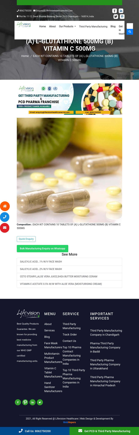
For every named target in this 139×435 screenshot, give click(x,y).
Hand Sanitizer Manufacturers (53, 387)
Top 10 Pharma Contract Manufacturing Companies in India (72, 355)
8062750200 (25, 10)
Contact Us (69, 340)
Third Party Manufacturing (93, 26)
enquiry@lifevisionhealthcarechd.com (54, 10)
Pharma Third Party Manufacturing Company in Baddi (105, 347)
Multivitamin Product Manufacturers (53, 357)
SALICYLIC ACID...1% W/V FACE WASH (41, 261)
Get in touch (122, 30)
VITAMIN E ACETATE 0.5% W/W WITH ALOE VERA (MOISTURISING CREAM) (61, 284)
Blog (113, 26)
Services (49, 330)
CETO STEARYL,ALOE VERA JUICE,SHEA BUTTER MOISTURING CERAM (58, 276)
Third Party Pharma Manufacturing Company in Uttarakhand (105, 364)
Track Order (70, 334)
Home (42, 26)
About (52, 26)
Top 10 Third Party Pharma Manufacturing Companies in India (74, 378)
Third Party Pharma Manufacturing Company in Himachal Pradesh (105, 381)
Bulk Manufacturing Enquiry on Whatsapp (42, 248)
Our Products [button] (66, 26)
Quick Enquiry (26, 239)
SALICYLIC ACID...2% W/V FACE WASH (41, 269)
